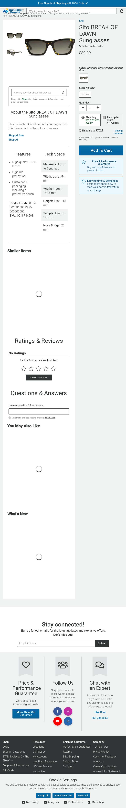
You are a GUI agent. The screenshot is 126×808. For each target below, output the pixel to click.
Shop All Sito (16, 135)
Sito (81, 21)
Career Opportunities (105, 766)
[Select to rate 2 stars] (31, 368)
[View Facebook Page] (57, 711)
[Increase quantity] (97, 107)
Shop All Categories (14, 751)
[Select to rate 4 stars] (45, 368)
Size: (86, 88)
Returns (67, 751)
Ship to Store (70, 761)
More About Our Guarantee (26, 714)
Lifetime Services (42, 766)
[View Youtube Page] (57, 721)
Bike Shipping (71, 756)
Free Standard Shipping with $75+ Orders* (63, 3)
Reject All (83, 795)
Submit (102, 643)
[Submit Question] (63, 92)
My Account (40, 756)
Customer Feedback (104, 756)
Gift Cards (8, 770)
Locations (38, 746)
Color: (101, 69)
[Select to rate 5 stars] (53, 368)
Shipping (68, 766)
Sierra (24, 99)
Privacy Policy (101, 751)
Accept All (43, 795)
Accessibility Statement (106, 771)
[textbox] (39, 411)
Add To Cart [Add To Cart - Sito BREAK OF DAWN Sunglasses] (101, 150)
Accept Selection (63, 795)
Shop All (13, 139)
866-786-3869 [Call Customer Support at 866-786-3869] (100, 718)
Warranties (39, 771)
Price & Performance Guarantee (104, 162)
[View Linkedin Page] (68, 721)
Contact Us (39, 751)
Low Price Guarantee (45, 761)
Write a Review (39, 377)
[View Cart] (121, 11)
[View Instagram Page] (68, 711)
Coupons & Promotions (16, 765)
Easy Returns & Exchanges (102, 181)
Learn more (50, 417)
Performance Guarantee (76, 746)
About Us (98, 761)
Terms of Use (100, 746)
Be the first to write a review (91, 46)
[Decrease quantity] (83, 107)
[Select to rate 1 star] (23, 368)
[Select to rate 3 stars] (38, 368)
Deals (6, 746)
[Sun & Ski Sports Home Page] (12, 10)
